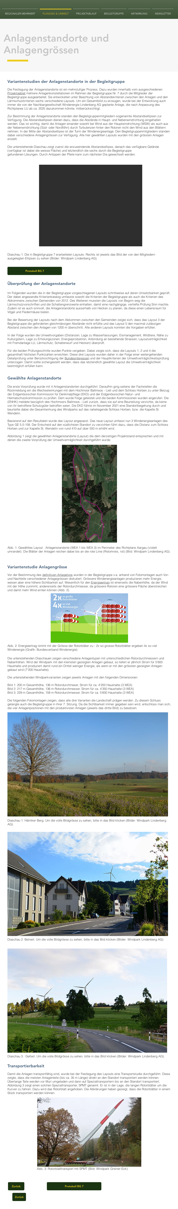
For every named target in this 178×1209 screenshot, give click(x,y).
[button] (87, 764)
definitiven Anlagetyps (57, 575)
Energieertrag (100, 582)
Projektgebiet (16, 93)
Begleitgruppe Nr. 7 (105, 93)
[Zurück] (16, 1186)
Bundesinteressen (77, 358)
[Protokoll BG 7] (34, 271)
